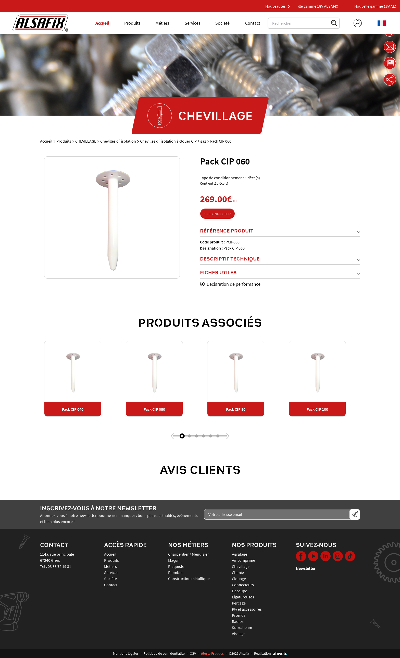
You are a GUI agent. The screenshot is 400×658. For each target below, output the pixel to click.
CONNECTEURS (243, 584)
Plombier (176, 572)
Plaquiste (176, 566)
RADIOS (238, 621)
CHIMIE (238, 572)
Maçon (174, 560)
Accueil (102, 23)
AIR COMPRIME (243, 560)
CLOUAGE (239, 578)
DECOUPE (239, 590)
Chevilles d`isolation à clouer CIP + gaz (173, 141)
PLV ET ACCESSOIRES (247, 609)
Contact (252, 23)
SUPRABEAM (242, 627)
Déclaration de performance (230, 284)
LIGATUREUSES (243, 596)
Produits (132, 23)
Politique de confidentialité (164, 653)
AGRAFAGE (239, 554)
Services (193, 23)
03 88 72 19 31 (59, 566)
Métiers (162, 23)
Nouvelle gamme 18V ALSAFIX (318, 6)
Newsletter (306, 568)
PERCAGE (239, 603)
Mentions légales (126, 653)
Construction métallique (189, 578)
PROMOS (238, 615)
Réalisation (270, 653)
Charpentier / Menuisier (188, 554)
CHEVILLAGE (85, 141)
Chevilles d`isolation (118, 141)
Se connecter (217, 213)
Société (222, 23)
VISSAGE (238, 633)
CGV (193, 653)
